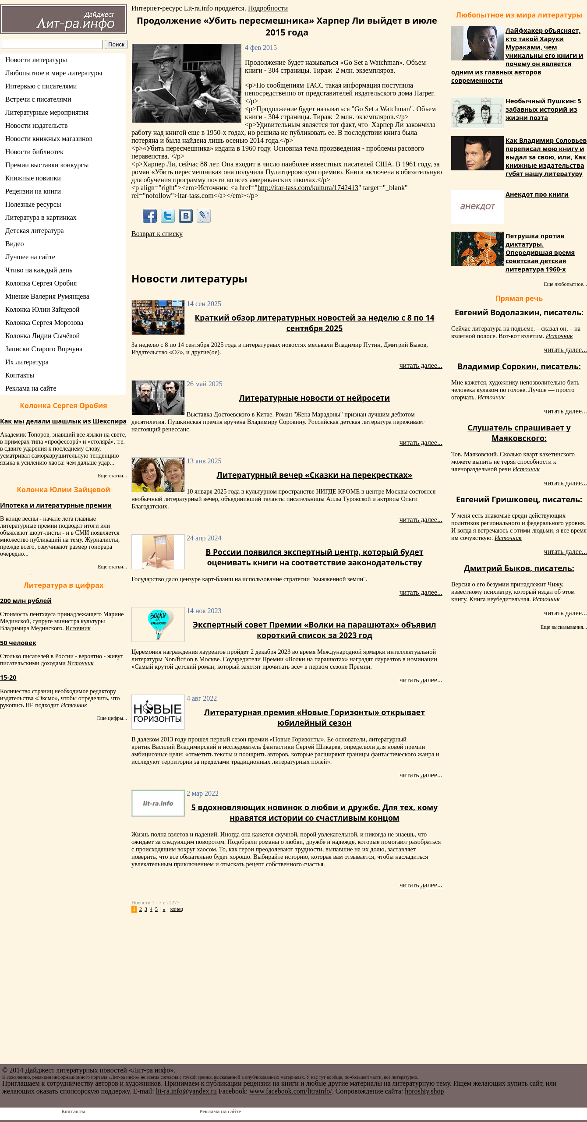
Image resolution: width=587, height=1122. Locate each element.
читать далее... (421, 365)
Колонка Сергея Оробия (41, 283)
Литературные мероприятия (46, 112)
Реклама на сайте (30, 388)
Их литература (27, 362)
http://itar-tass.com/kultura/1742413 (308, 187)
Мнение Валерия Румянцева (47, 296)
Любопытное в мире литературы (53, 73)
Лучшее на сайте (30, 257)
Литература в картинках (41, 217)
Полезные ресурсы (33, 204)
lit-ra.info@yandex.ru (186, 1091)
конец (176, 909)
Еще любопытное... (565, 284)
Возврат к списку (157, 233)
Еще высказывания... (564, 627)
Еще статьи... (112, 476)
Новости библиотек (34, 151)
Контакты (19, 375)
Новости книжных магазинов (48, 138)
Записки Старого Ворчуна (43, 349)
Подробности (268, 8)
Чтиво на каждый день (38, 270)
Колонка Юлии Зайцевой (42, 309)
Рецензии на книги (33, 191)
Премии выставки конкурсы (46, 165)
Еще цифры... (112, 718)
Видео (14, 243)
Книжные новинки (33, 178)
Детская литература (34, 230)
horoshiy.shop (424, 1091)
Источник (78, 628)
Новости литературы (36, 60)
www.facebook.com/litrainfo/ (290, 1091)
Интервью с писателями (41, 86)
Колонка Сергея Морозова (44, 322)
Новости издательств (36, 125)
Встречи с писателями (38, 99)
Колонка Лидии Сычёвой (42, 335)
